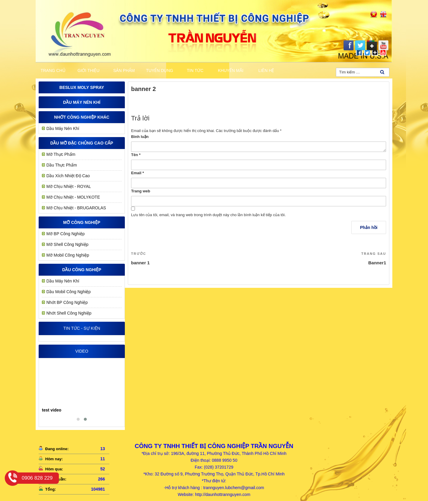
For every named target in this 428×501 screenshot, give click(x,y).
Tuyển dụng (159, 70)
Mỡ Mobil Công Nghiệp (67, 255)
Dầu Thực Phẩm (61, 165)
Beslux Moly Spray (81, 87)
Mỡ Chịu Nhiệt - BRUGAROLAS (76, 207)
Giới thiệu (89, 70)
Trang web (140, 191)
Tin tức (195, 70)
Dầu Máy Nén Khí (81, 102)
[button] (78, 419)
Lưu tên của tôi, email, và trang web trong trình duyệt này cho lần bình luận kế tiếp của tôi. (208, 215)
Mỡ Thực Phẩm (60, 154)
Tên (136, 155)
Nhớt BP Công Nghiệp (67, 302)
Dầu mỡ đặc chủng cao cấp (81, 143)
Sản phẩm (124, 70)
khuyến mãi (230, 70)
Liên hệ (266, 70)
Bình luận (140, 136)
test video (51, 410)
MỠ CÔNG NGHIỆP (81, 222)
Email (137, 173)
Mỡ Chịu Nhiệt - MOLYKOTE (73, 197)
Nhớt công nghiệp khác (81, 117)
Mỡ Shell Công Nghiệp (67, 244)
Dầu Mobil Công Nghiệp (68, 291)
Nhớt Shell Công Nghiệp (69, 313)
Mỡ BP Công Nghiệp (65, 233)
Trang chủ (52, 70)
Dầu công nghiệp (81, 269)
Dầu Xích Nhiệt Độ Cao (68, 175)
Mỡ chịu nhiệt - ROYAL (68, 186)
